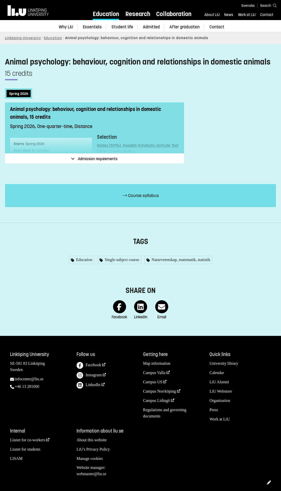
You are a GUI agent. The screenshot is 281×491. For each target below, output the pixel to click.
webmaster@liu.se (91, 474)
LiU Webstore (220, 391)
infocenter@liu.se (29, 379)
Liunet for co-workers (27, 440)
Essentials (92, 27)
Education (106, 14)
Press (213, 410)
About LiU (212, 15)
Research (137, 14)
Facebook (89, 365)
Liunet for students (25, 449)
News (228, 15)
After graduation (185, 27)
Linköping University (23, 38)
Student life (122, 27)
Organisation (219, 400)
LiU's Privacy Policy (93, 449)
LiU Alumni (219, 382)
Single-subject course (121, 260)
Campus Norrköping (159, 391)
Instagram (89, 375)
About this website (92, 440)
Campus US (152, 382)
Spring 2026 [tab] (18, 94)
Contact (266, 15)
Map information (157, 363)
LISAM (16, 458)
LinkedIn (88, 385)
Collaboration (173, 14)
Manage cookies (90, 458)
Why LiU (66, 27)
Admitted (151, 27)
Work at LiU (247, 15)
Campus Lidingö (156, 400)
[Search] (265, 5)
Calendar (216, 373)
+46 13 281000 (27, 386)
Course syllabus (141, 195)
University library (223, 363)
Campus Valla (154, 373)
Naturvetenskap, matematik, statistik (180, 260)
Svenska (248, 6)
